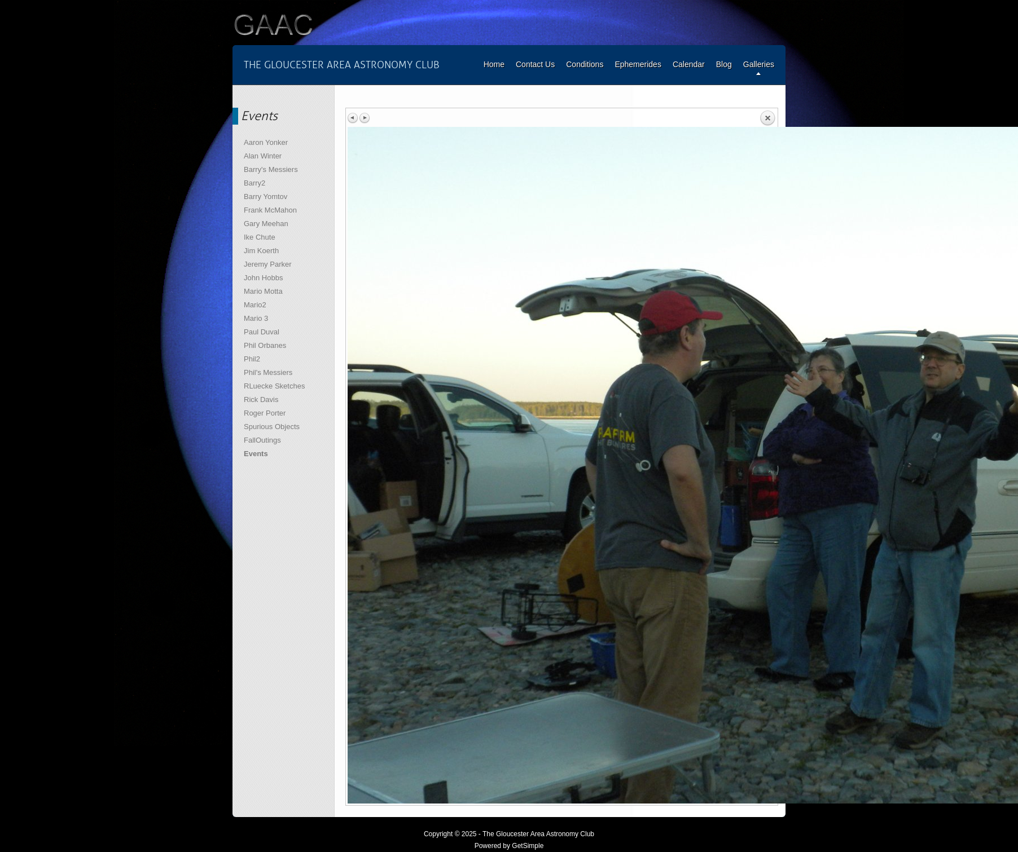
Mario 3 (256, 318)
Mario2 (255, 305)
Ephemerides (638, 64)
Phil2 (252, 359)
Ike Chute (259, 237)
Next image (364, 117)
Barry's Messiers (271, 169)
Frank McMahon (270, 210)
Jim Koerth (261, 250)
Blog (724, 64)
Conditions (584, 64)
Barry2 (254, 183)
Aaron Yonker (266, 142)
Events (256, 453)
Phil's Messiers (268, 372)
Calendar (689, 64)
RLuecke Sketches (274, 386)
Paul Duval (261, 332)
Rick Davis (261, 399)
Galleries (758, 64)
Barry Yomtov (265, 196)
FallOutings (262, 440)
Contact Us (535, 64)
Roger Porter (265, 413)
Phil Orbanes (265, 345)
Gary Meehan (266, 223)
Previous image (353, 117)
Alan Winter (263, 156)
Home (494, 64)
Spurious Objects (272, 426)
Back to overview (767, 118)
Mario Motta (263, 291)
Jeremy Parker (268, 264)
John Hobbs (263, 277)
